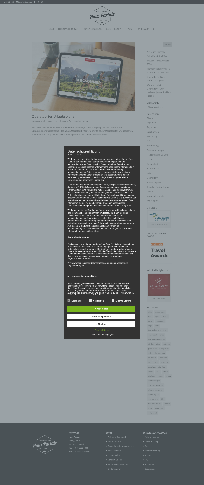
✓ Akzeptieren (101, 309)
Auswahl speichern (101, 316)
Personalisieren (102, 330)
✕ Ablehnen (101, 324)
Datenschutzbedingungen (101, 334)
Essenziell (74, 300)
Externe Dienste (121, 300)
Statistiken (96, 300)
